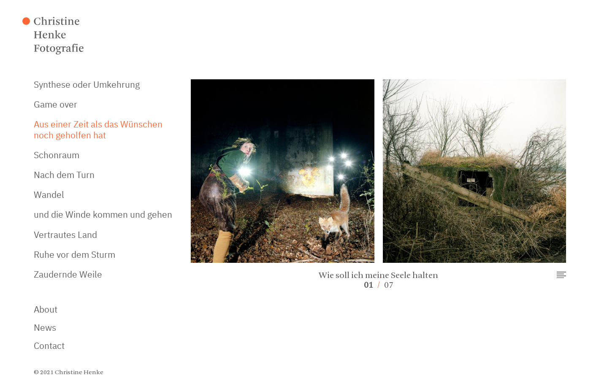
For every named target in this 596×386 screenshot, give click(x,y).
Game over (55, 104)
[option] (378, 181)
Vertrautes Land (65, 234)
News (45, 327)
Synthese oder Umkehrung (87, 84)
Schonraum (56, 155)
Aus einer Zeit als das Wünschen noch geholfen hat (98, 129)
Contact (49, 345)
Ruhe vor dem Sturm (74, 254)
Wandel (49, 194)
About (45, 309)
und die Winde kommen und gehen (103, 214)
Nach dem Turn (64, 175)
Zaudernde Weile (68, 274)
